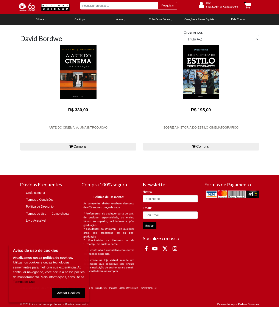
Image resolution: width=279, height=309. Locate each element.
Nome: (147, 191)
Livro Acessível (36, 220)
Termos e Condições (40, 199)
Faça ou (222, 6)
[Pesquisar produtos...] (119, 5)
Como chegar (60, 213)
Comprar (78, 146)
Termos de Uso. (24, 281)
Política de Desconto (40, 206)
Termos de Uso (36, 213)
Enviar (149, 225)
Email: (147, 208)
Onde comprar (35, 192)
